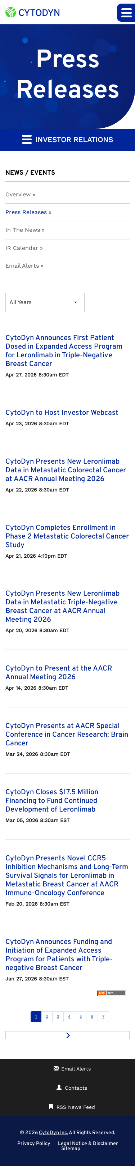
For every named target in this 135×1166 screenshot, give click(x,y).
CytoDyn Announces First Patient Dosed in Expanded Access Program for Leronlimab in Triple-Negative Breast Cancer (63, 351)
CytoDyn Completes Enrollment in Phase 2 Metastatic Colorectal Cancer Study (67, 536)
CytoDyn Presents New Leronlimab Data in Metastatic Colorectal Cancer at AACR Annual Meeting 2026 (65, 470)
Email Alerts (22, 265)
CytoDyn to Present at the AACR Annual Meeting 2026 (58, 673)
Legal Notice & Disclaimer (88, 1143)
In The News (22, 229)
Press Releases (26, 212)
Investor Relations (67, 139)
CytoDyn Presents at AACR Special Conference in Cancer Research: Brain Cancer (66, 735)
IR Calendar (21, 247)
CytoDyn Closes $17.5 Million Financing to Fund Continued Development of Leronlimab (51, 801)
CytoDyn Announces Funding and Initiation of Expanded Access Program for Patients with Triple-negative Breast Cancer (59, 955)
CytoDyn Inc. (53, 1133)
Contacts (76, 1088)
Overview (18, 194)
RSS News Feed (76, 1107)
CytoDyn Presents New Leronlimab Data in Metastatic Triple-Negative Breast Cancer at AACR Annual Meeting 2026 (62, 607)
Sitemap (70, 1149)
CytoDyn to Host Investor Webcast (61, 413)
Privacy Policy (33, 1143)
